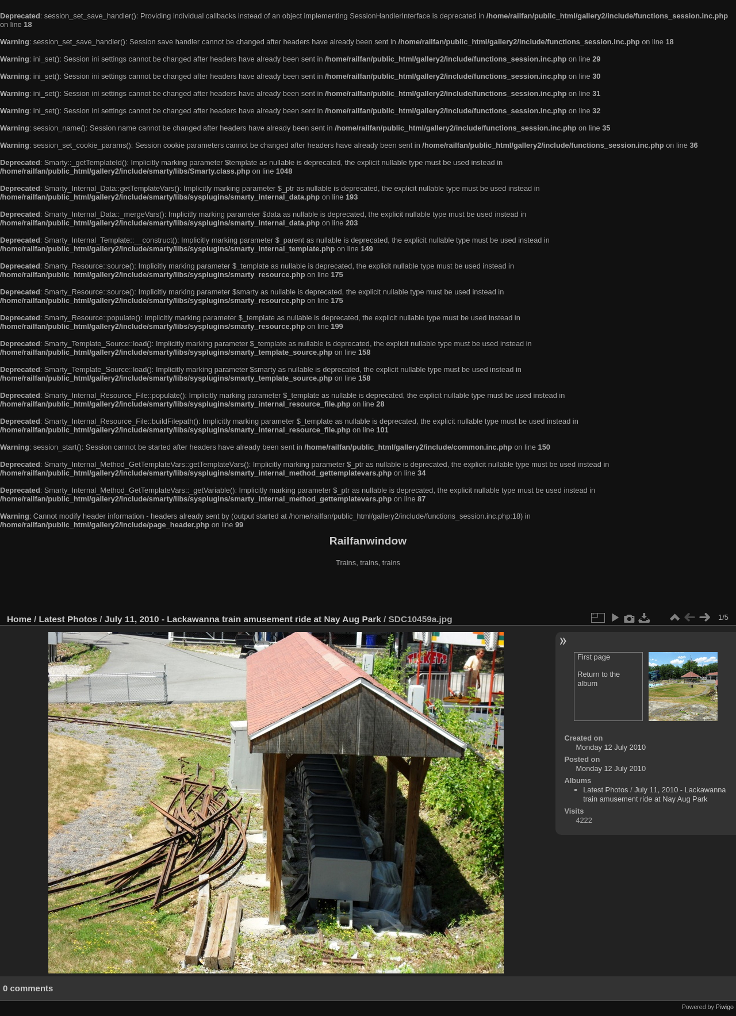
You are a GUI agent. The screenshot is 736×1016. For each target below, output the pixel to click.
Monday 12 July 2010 (611, 747)
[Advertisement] (368, 591)
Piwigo (725, 1006)
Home (19, 619)
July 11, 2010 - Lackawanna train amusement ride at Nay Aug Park (243, 619)
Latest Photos (68, 619)
